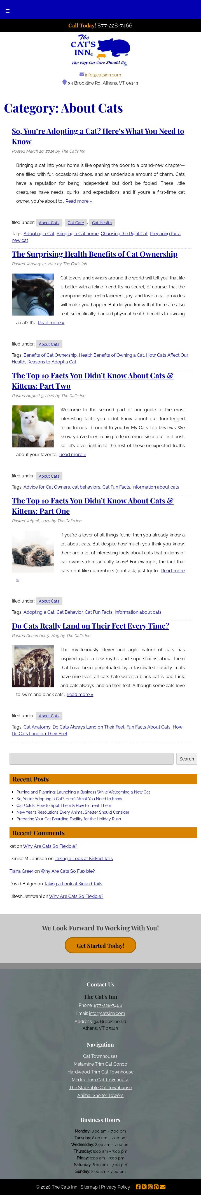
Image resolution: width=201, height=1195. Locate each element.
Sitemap (89, 1187)
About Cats (49, 222)
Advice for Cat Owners (47, 487)
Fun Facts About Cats (148, 727)
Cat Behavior (70, 612)
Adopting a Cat (39, 233)
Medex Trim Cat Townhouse (100, 1079)
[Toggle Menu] (7, 9)
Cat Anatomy (37, 727)
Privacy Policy (115, 1187)
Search (186, 759)
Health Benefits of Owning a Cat (111, 355)
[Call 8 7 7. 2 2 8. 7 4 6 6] (114, 25)
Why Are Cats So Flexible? (50, 846)
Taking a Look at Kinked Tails (84, 858)
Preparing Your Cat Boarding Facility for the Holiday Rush (69, 818)
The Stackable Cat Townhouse (100, 1087)
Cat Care (76, 222)
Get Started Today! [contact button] (100, 945)
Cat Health (102, 222)
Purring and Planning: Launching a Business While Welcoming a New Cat (83, 792)
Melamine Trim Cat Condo (100, 1064)
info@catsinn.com (103, 75)
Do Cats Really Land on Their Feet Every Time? (90, 625)
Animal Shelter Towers (100, 1095)
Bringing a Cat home (78, 233)
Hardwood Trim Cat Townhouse (100, 1072)
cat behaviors (86, 487)
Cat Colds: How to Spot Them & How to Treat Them (64, 805)
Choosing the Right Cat (124, 233)
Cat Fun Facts (116, 487)
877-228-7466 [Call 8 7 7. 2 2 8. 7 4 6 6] (108, 1005)
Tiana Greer (21, 871)
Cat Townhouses (100, 1056)
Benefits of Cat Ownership (50, 355)
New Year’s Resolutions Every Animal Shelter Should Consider (73, 812)
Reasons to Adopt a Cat (51, 362)
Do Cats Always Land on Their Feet (88, 727)
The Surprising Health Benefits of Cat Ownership (94, 254)
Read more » (79, 201)
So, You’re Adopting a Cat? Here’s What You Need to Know (69, 798)
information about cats (155, 487)
